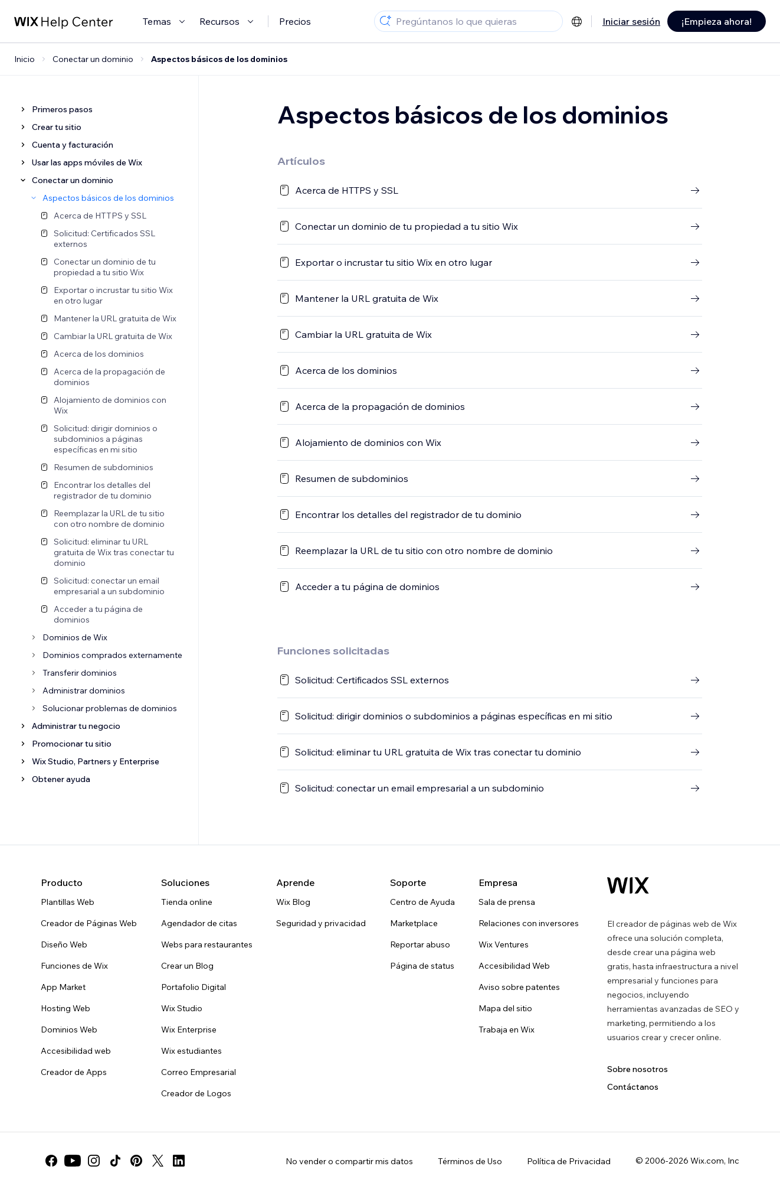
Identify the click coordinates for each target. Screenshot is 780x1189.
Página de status (422, 965)
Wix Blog (293, 902)
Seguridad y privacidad (321, 923)
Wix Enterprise (189, 1029)
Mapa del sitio (505, 1008)
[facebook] (51, 1160)
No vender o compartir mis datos (349, 1161)
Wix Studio (181, 1008)
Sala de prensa (507, 902)
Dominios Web (69, 1029)
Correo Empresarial (198, 1072)
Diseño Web (64, 944)
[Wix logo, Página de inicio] (628, 885)
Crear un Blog (187, 965)
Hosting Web (65, 1008)
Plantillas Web (67, 902)
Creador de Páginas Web (89, 923)
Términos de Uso (470, 1161)
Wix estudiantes (191, 1050)
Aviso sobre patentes (519, 987)
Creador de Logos (196, 1093)
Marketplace (414, 923)
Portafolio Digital (193, 987)
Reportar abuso (420, 944)
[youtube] (72, 1160)
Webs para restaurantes (207, 944)
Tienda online (186, 902)
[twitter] (157, 1160)
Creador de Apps (74, 1072)
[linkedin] (178, 1160)
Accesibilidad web (76, 1050)
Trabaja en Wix (507, 1029)
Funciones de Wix (74, 965)
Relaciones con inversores (529, 923)
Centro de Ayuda (422, 902)
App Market (63, 987)
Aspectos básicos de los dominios (219, 59)
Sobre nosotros (637, 1069)
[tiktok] (115, 1160)
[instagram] (93, 1160)
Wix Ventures (504, 944)
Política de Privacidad (569, 1161)
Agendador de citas (199, 923)
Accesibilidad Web (514, 965)
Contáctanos (632, 1086)
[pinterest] (136, 1160)
